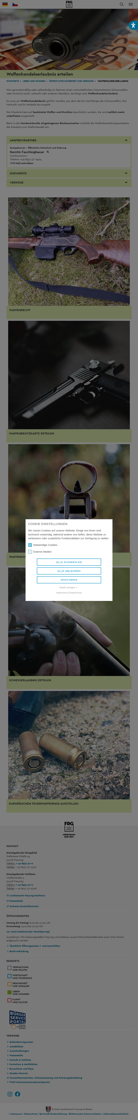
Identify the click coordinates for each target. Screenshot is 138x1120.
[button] (133, 25)
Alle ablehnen (69, 570)
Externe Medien (40, 552)
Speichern (69, 579)
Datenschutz (75, 592)
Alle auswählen (69, 562)
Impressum (61, 592)
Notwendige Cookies (42, 545)
